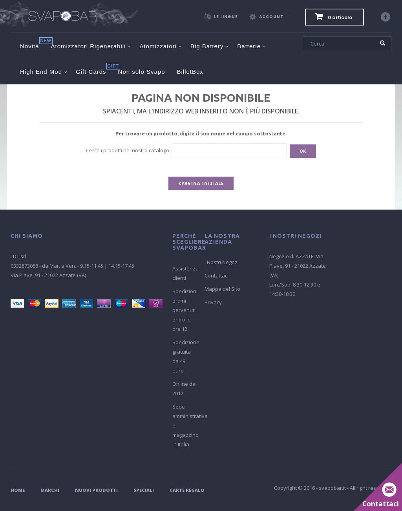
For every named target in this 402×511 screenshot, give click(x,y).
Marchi (49, 490)
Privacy (213, 302)
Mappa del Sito (222, 288)
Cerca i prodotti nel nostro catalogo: (128, 150)
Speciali (143, 490)
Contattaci (216, 275)
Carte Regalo (187, 490)
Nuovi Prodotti (96, 490)
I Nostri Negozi (222, 262)
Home (18, 490)
